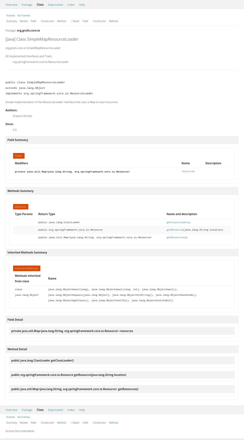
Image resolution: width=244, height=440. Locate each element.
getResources (175, 237)
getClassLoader (177, 222)
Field (33, 21)
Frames (10, 15)
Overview (11, 4)
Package (27, 4)
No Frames (23, 15)
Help (82, 4)
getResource (175, 229)
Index (71, 4)
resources (188, 171)
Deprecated (55, 4)
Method (61, 21)
